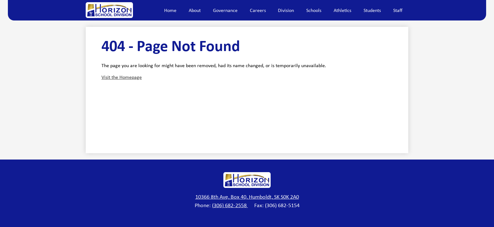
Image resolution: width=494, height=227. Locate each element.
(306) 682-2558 (230, 205)
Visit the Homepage (121, 77)
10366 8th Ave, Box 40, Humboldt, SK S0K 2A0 (247, 197)
